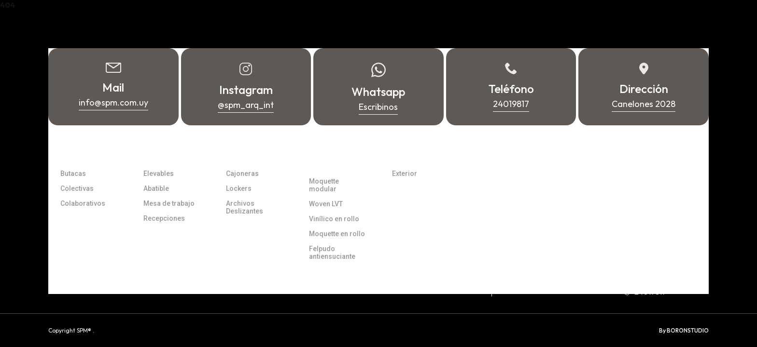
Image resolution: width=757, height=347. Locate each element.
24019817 (644, 291)
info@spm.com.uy (658, 262)
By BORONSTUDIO (684, 330)
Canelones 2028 (543, 270)
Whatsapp (646, 277)
